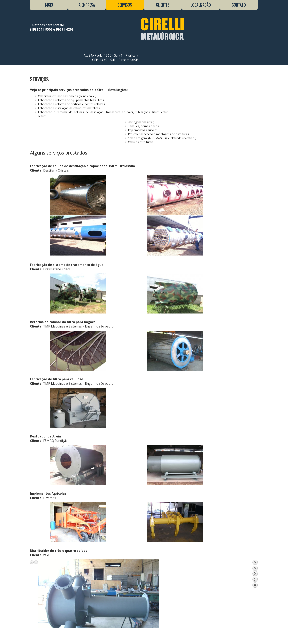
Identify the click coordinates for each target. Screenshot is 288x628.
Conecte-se (188, 621)
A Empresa (87, 5)
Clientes (163, 5)
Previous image (32, 456)
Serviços (124, 5)
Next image (36, 456)
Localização (201, 5)
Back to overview (255, 473)
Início (48, 5)
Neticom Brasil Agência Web (136, 621)
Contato (239, 5)
